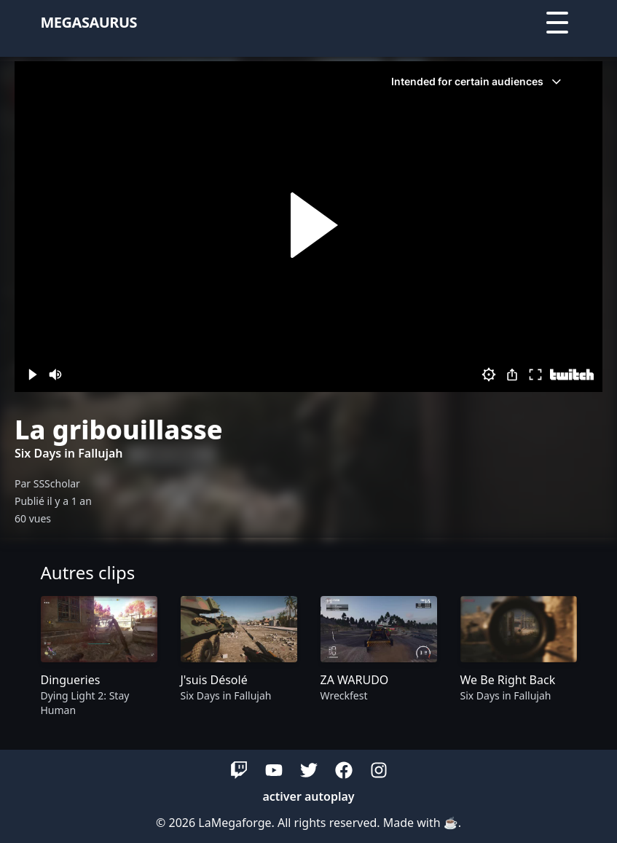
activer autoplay (308, 796)
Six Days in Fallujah (69, 453)
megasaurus (89, 22)
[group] (99, 658)
